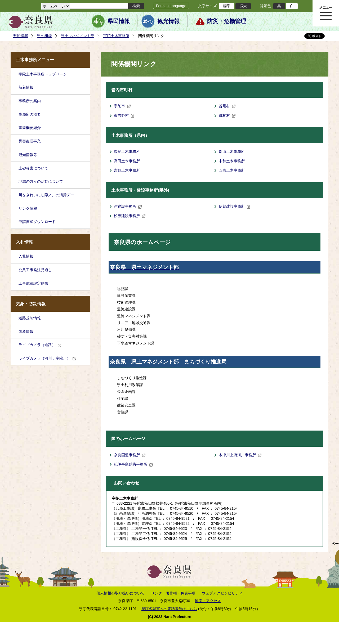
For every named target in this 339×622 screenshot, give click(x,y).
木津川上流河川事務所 (240, 455)
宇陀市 (122, 106)
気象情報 (26, 331)
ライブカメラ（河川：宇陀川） (47, 358)
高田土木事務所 (127, 161)
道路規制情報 (30, 318)
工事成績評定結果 (33, 283)
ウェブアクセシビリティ (222, 593)
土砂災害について (33, 168)
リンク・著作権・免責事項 (173, 593)
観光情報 (168, 21)
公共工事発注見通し (35, 270)
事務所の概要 (30, 114)
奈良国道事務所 (130, 455)
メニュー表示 (326, 13)
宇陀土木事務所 (116, 36)
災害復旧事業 (30, 141)
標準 (226, 6)
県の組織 (44, 36)
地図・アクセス (208, 601)
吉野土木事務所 (127, 170)
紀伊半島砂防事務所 (133, 464)
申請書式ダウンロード (37, 222)
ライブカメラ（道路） (40, 345)
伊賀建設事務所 (235, 206)
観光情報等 (28, 155)
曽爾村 (227, 106)
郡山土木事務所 (232, 151)
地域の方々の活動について (41, 181)
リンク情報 (28, 208)
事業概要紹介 (30, 128)
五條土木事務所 (232, 170)
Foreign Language (171, 6)
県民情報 (119, 21)
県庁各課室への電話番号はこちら (169, 609)
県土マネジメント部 (77, 36)
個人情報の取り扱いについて (120, 593)
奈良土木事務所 (127, 151)
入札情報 (26, 256)
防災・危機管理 (226, 21)
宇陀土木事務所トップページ (43, 74)
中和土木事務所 (232, 161)
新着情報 (26, 87)
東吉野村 (124, 115)
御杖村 (227, 115)
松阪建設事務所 (130, 216)
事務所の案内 (30, 101)
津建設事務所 (128, 206)
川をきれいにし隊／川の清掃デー (46, 195)
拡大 (243, 6)
